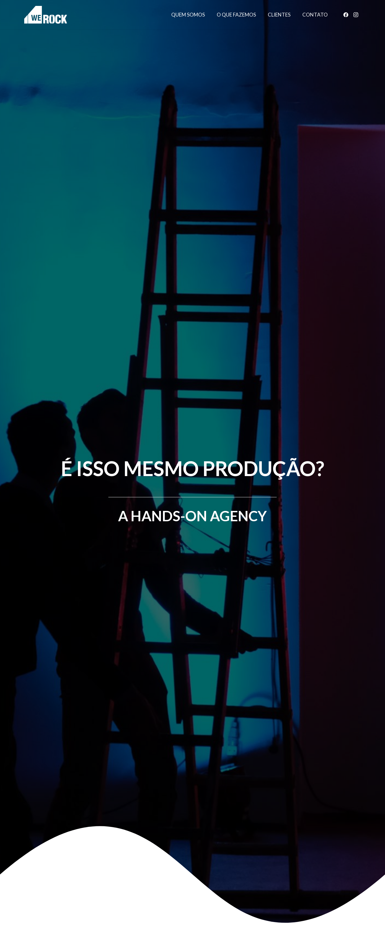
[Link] (45, 15)
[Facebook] (346, 15)
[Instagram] (356, 15)
